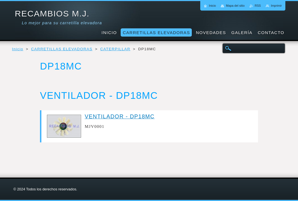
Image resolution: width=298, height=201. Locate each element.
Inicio (17, 49)
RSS (258, 5)
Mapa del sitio (235, 5)
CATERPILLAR (115, 49)
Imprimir (276, 5)
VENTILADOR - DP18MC (120, 116)
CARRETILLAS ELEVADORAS (62, 49)
